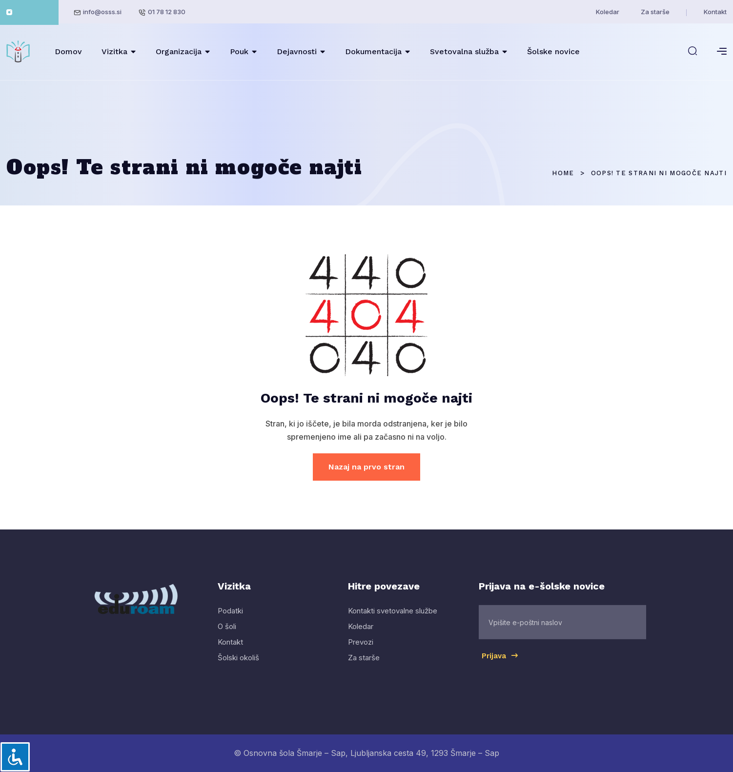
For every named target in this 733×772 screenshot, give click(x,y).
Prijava (500, 664)
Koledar (607, 12)
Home (563, 173)
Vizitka (114, 51)
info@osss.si (102, 12)
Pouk (239, 51)
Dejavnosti (297, 51)
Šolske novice (553, 51)
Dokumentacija (373, 51)
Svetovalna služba (464, 51)
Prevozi (360, 650)
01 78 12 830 (166, 12)
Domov (68, 51)
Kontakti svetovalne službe (392, 619)
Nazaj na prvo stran (366, 466)
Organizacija (179, 51)
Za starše (655, 12)
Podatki (230, 619)
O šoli (227, 635)
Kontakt (715, 12)
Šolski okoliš (238, 666)
